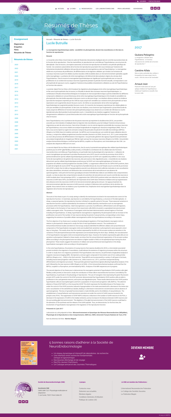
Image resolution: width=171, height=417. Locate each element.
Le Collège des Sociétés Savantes (133, 391)
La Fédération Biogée (128, 394)
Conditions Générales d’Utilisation (91, 397)
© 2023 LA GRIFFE (164, 415)
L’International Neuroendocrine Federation (136, 388)
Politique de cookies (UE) (88, 400)
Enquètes (18, 47)
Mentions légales (85, 394)
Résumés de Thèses (22, 53)
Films (16, 50)
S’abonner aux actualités (87, 391)
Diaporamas (19, 44)
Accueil (49, 39)
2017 (138, 47)
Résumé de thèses (61, 39)
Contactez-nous (84, 388)
